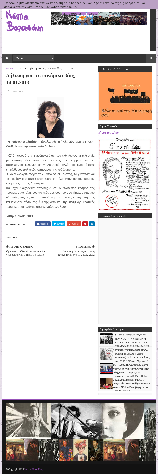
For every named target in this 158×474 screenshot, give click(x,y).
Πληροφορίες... (74, 13)
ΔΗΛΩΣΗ (20, 68)
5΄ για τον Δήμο (108, 132)
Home (9, 68)
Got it (93, 13)
